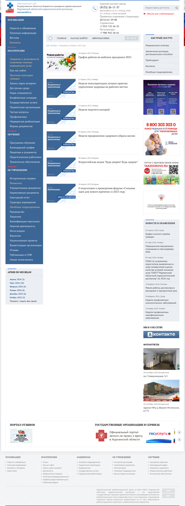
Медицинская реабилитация (25, 121)
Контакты (15, 42)
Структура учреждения (23, 202)
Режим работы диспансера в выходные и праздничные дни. (161, 289)
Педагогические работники (25, 157)
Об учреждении (17, 170)
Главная (61, 38)
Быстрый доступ (161, 37)
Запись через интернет (23, 83)
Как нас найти (18, 70)
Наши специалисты (21, 93)
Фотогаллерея (120, 468)
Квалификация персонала (25, 221)
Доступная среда (19, 88)
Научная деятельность (22, 226)
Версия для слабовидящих (158, 13)
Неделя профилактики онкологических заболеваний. (161, 301)
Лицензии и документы (23, 152)
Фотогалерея (17, 231)
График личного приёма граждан (158, 235)
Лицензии (15, 216)
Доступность (48, 471)
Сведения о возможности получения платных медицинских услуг (24, 62)
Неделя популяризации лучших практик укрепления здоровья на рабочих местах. (103, 85)
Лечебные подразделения (25, 207)
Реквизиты (16, 183)
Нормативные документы (24, 192)
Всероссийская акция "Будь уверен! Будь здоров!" (108, 162)
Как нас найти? (79, 38)
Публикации (16, 19)
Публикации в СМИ (21, 254)
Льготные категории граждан (21, 77)
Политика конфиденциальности (56, 476)
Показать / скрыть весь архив (23, 301)
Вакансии (15, 235)
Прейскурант (152, 60)
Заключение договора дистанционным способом (159, 53)
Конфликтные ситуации (23, 97)
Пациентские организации (25, 107)
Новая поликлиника (21, 259)
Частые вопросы (19, 112)
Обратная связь (100, 38)
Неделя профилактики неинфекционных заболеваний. (157, 315)
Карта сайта (12, 471)
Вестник (14, 37)
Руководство (17, 211)
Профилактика (18, 116)
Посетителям (16, 50)
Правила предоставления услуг (55, 479)
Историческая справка (23, 178)
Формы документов (21, 126)
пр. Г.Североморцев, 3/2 (155, 376)
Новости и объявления (23, 28)
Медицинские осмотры (157, 45)
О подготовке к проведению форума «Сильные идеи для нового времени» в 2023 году (106, 189)
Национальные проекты (23, 240)
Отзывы (14, 250)
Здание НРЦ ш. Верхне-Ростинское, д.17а (161, 409)
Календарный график (22, 147)
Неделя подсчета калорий (94, 109)
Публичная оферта (50, 482)
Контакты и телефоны (16, 468)
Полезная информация (23, 33)
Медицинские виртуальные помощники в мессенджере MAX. (160, 249)
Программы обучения (22, 142)
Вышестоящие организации (26, 245)
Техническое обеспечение (25, 162)
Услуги (45, 462)
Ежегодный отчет (20, 197)
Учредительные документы (25, 188)
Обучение (14, 134)
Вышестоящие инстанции (124, 474)
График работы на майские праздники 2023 (104, 57)
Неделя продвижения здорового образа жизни (106, 135)
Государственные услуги (23, 102)
